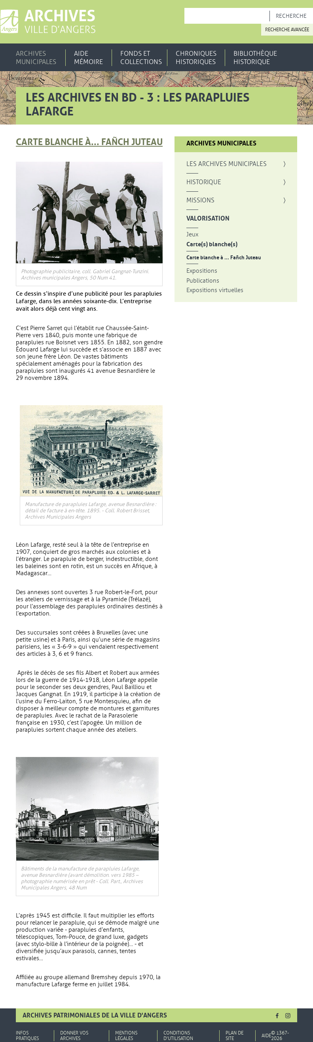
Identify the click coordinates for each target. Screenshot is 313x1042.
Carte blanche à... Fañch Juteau (89, 142)
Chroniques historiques (196, 57)
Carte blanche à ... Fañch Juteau (223, 257)
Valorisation (208, 218)
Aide (266, 1035)
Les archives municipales (226, 164)
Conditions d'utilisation (178, 1035)
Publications (202, 281)
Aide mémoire (88, 57)
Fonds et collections (141, 57)
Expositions (201, 271)
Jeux (192, 235)
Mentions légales (126, 1035)
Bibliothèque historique (255, 57)
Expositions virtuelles (214, 290)
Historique (203, 182)
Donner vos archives (74, 1035)
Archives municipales (36, 57)
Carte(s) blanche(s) (211, 244)
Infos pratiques (27, 1035)
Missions (200, 200)
